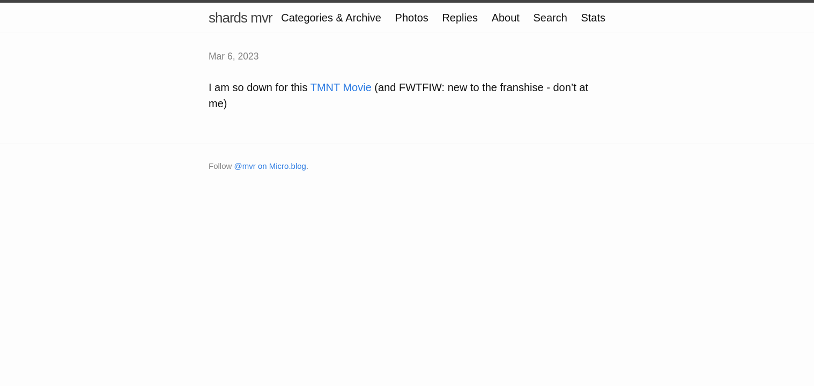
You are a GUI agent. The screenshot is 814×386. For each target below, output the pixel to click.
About (506, 18)
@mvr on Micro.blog (270, 165)
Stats (593, 18)
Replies (460, 18)
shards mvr (240, 18)
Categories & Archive (331, 18)
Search (550, 18)
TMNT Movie (341, 87)
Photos (411, 18)
